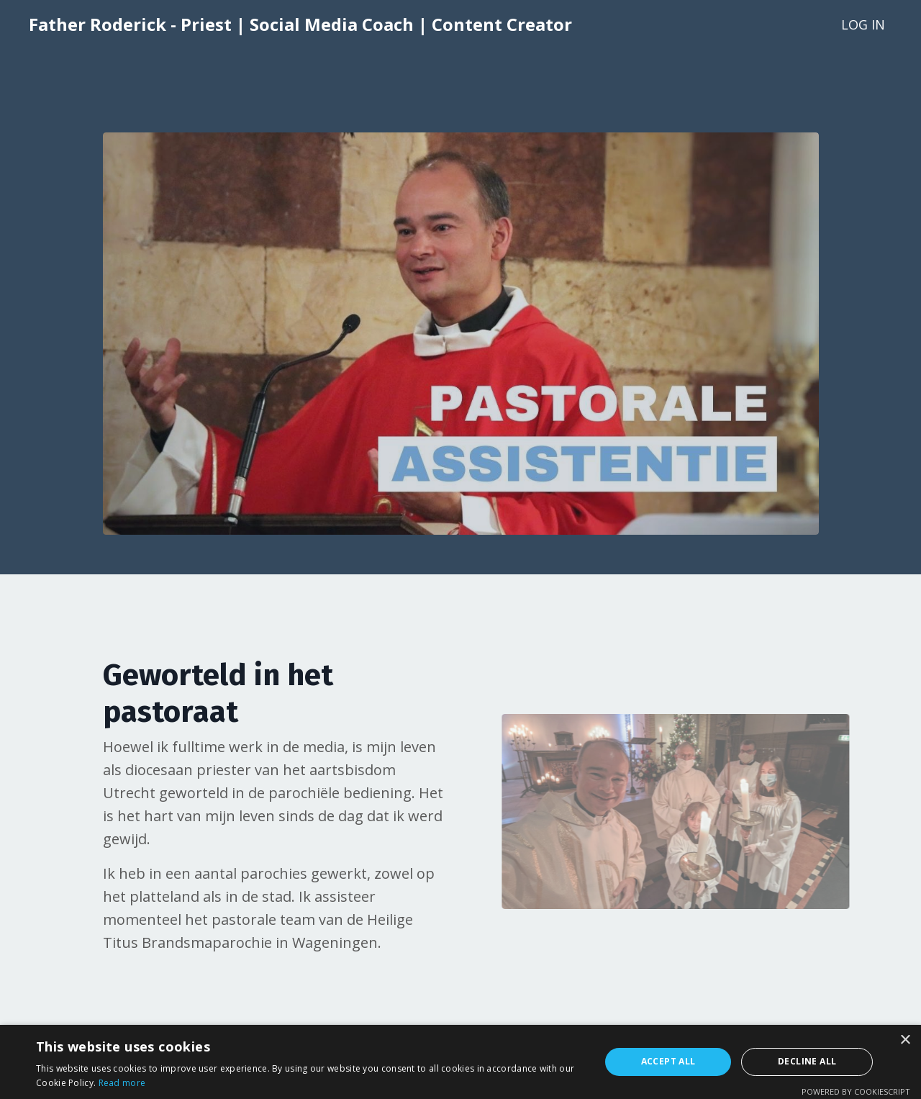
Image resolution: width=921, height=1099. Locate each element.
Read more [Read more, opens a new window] (122, 1083)
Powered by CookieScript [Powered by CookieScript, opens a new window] (856, 1091)
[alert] (460, 1062)
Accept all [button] (668, 1061)
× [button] (904, 1040)
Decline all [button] (807, 1061)
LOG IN (863, 24)
